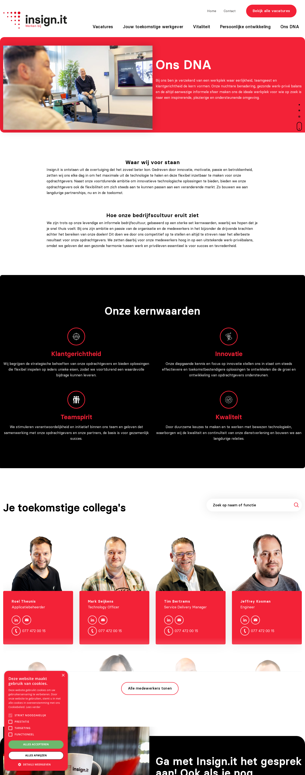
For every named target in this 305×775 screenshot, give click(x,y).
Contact (230, 11)
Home (211, 11)
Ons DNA (289, 26)
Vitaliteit (201, 26)
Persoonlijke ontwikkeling (245, 26)
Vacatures (103, 26)
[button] (36, 764)
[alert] (36, 721)
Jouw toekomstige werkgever (153, 26)
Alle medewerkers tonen (150, 688)
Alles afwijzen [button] (36, 755)
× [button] (63, 675)
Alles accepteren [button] (36, 744)
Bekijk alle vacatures (271, 10)
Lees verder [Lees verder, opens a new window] (33, 707)
